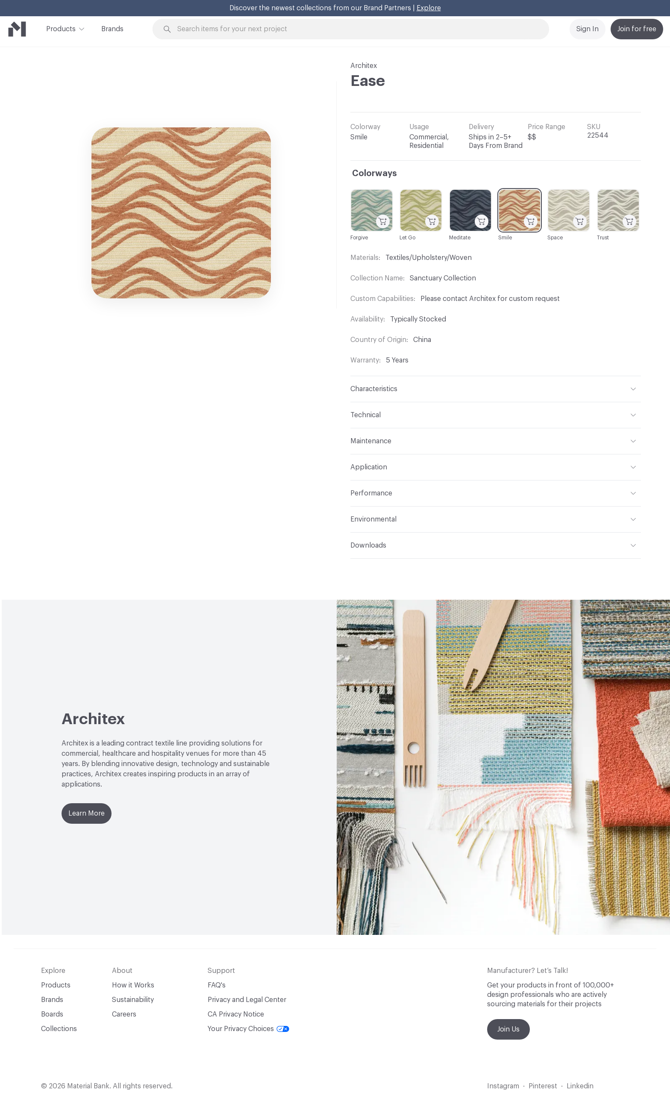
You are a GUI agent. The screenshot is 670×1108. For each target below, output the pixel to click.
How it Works (133, 985)
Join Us (508, 1029)
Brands (112, 29)
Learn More (86, 813)
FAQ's (217, 985)
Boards (52, 1014)
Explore (429, 8)
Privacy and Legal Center (247, 999)
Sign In (587, 29)
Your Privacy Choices (248, 1029)
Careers (124, 1014)
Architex (363, 65)
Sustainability (133, 999)
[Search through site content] (355, 29)
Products (61, 28)
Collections (59, 1028)
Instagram (503, 1086)
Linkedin (580, 1086)
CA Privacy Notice (236, 1014)
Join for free (636, 29)
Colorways (374, 173)
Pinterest (543, 1086)
